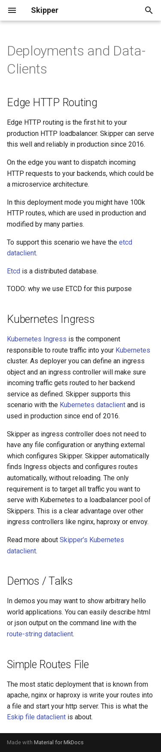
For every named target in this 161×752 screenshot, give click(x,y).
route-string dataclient (40, 634)
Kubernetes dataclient (92, 405)
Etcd (13, 271)
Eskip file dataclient (36, 717)
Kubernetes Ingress (37, 339)
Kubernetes (132, 350)
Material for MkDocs (59, 742)
